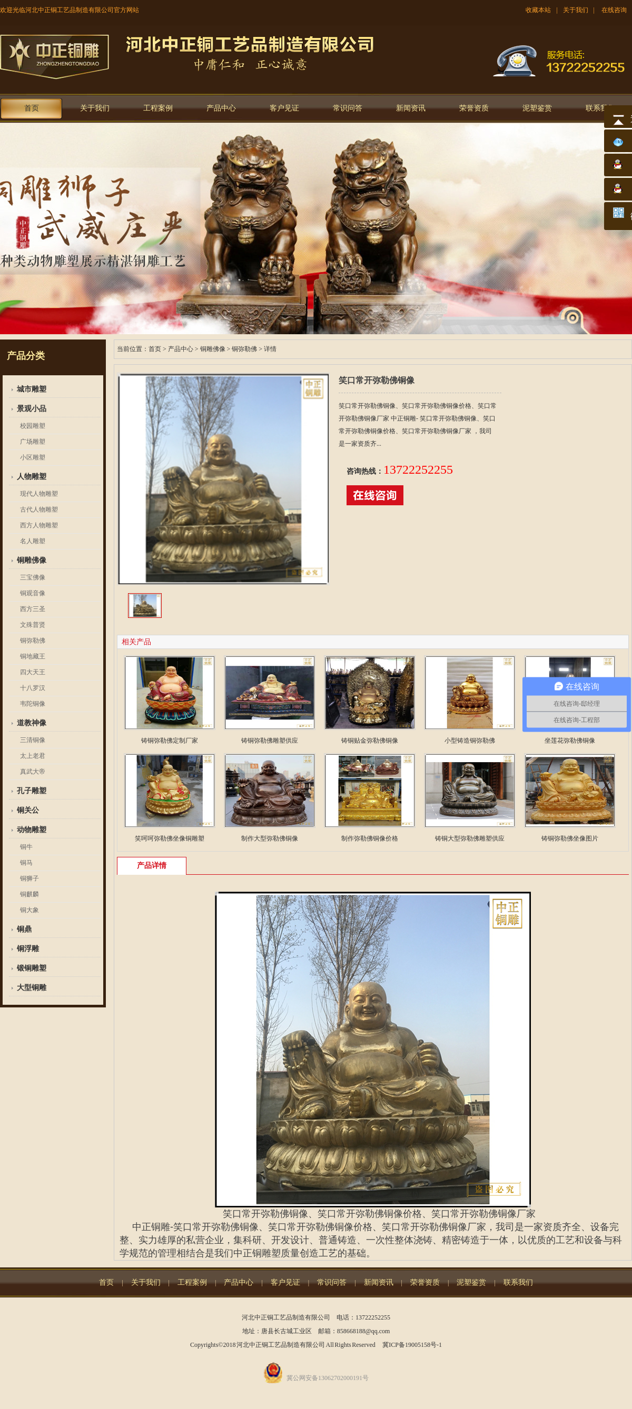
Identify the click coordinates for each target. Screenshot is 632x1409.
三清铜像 (32, 740)
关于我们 (575, 10)
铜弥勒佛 (32, 640)
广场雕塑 (32, 441)
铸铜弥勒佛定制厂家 (169, 740)
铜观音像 (32, 593)
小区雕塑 (32, 457)
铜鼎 (24, 929)
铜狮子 (29, 878)
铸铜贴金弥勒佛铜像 (369, 740)
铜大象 (29, 910)
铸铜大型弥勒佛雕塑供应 (470, 838)
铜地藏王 (32, 656)
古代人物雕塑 (39, 509)
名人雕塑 (32, 541)
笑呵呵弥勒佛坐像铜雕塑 (169, 838)
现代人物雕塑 (39, 493)
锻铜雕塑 (31, 968)
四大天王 (32, 672)
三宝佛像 (32, 577)
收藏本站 (538, 10)
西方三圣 (32, 609)
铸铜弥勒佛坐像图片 (569, 838)
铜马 (26, 862)
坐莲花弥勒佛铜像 (570, 740)
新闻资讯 (411, 108)
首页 (31, 108)
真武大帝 (32, 771)
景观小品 (31, 409)
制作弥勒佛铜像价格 (369, 838)
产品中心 (221, 108)
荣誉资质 (474, 108)
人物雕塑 (31, 477)
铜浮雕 (28, 949)
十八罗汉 (32, 688)
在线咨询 (614, 10)
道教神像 (31, 723)
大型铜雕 (31, 988)
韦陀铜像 (32, 703)
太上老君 (32, 756)
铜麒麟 (29, 894)
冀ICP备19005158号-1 (412, 1344)
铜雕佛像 (31, 560)
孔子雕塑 (31, 791)
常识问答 (347, 108)
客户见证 (284, 108)
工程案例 (158, 108)
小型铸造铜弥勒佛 (470, 740)
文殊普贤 (32, 624)
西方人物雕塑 (39, 525)
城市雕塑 (31, 389)
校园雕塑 (32, 425)
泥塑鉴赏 (537, 108)
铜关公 (28, 810)
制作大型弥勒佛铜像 (269, 838)
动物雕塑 (31, 830)
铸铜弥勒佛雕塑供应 (269, 740)
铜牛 (26, 847)
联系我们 (600, 108)
